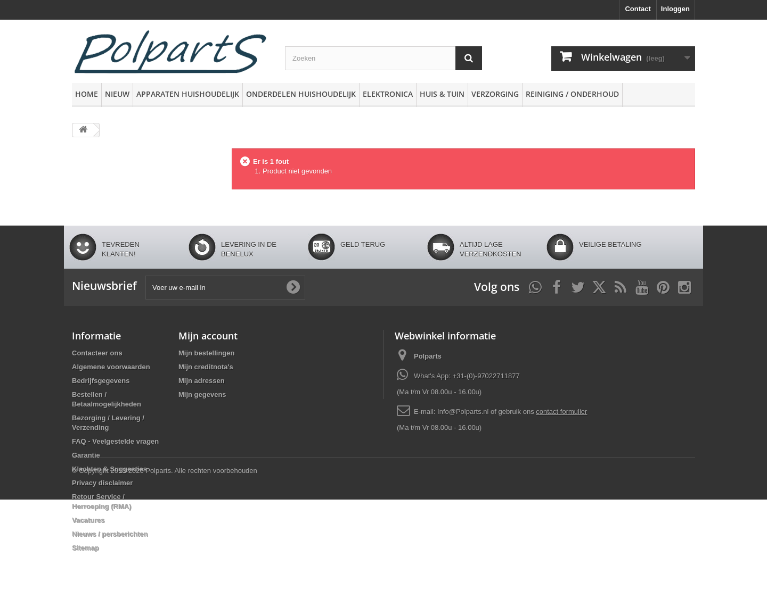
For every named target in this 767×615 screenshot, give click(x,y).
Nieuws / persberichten (110, 534)
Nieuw (117, 94)
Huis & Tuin (442, 94)
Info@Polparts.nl (464, 411)
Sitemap (85, 548)
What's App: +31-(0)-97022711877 (467, 376)
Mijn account (208, 335)
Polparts (428, 356)
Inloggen (675, 9)
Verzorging (495, 94)
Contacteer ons (97, 353)
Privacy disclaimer (102, 483)
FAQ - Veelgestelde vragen (115, 441)
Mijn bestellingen (206, 353)
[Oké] (293, 287)
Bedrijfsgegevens (100, 381)
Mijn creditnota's (205, 367)
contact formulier (561, 411)
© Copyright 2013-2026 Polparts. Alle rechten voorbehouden (164, 586)
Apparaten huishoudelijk (187, 94)
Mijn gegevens (202, 394)
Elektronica (388, 94)
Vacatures (88, 520)
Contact (637, 9)
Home (86, 94)
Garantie (86, 455)
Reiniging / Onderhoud (572, 94)
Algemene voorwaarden (111, 367)
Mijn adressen (201, 381)
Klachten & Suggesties (109, 469)
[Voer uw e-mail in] (225, 288)
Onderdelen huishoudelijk (301, 94)
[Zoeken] (468, 58)
